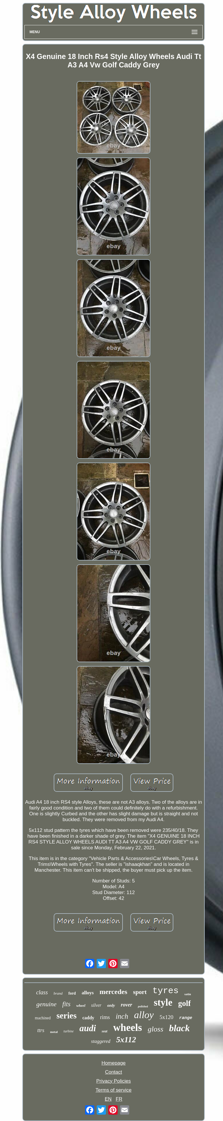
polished (143, 1006)
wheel (80, 1005)
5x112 (126, 1039)
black (179, 1028)
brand (57, 993)
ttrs (40, 1030)
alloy (144, 1014)
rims (105, 1017)
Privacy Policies (113, 1081)
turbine (69, 1031)
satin (187, 994)
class (42, 992)
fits (66, 1004)
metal (54, 1032)
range (185, 1018)
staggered (100, 1041)
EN (108, 1099)
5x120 (166, 1017)
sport (140, 992)
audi (88, 1028)
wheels (127, 1027)
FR (119, 1099)
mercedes (113, 991)
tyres (165, 991)
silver (96, 1005)
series (66, 1015)
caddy (88, 1017)
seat (104, 1031)
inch (122, 1016)
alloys (88, 992)
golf (184, 1003)
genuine (46, 1004)
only (111, 1005)
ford (72, 993)
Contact (113, 1072)
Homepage (113, 1063)
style (163, 1002)
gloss (155, 1029)
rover (126, 1005)
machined (43, 1018)
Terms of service (114, 1090)
